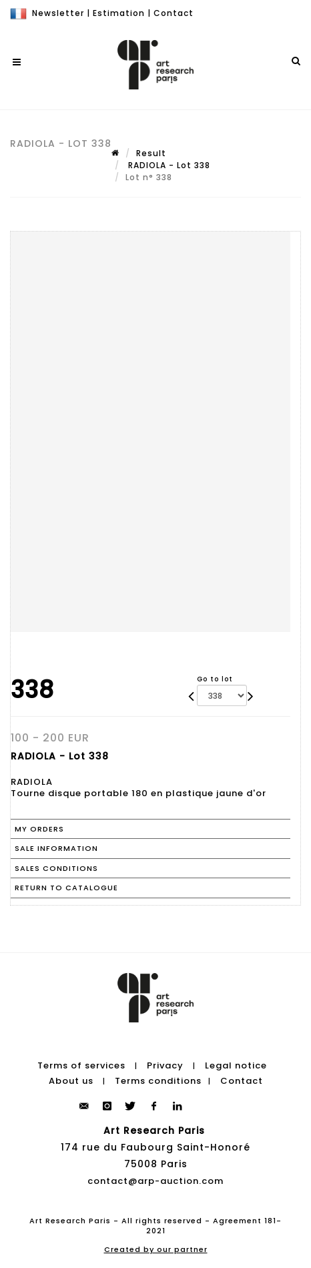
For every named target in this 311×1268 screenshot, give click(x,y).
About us (71, 1080)
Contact (173, 13)
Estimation (119, 13)
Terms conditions (158, 1080)
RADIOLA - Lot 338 (167, 165)
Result (151, 153)
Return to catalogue (66, 887)
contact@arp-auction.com (155, 1181)
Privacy (165, 1065)
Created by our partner (156, 1249)
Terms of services (81, 1065)
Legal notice (236, 1065)
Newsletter (58, 13)
